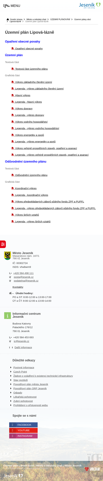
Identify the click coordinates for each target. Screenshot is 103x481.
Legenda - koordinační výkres (31, 195)
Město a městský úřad (36, 19)
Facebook (24, 424)
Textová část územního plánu (31, 68)
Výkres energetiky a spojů (29, 135)
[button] (11, 6)
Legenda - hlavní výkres (28, 101)
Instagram (25, 435)
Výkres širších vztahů (27, 214)
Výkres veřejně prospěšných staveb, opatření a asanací (46, 148)
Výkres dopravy (23, 108)
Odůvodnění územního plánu (31, 175)
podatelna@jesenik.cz (26, 280)
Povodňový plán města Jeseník (30, 384)
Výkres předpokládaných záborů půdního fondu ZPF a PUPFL (49, 201)
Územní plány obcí (82, 19)
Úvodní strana (89, 6)
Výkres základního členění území (33, 82)
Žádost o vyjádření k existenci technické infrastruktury (43, 375)
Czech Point (20, 371)
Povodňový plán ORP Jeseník (30, 388)
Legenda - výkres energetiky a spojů (35, 141)
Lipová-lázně (15, 21)
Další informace (23, 347)
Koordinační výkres (26, 188)
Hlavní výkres (22, 95)
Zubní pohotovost (23, 401)
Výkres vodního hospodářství (31, 121)
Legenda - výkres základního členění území (39, 88)
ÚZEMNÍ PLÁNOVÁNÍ (60, 19)
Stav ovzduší (20, 380)
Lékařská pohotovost (24, 396)
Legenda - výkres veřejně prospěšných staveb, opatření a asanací (52, 154)
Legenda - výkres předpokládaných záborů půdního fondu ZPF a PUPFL (55, 208)
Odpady (17, 392)
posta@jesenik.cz (24, 277)
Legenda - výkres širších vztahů (32, 221)
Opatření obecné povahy (29, 48)
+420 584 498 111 (23, 273)
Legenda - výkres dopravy (29, 115)
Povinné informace (23, 367)
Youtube (24, 430)
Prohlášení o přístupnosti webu (30, 405)
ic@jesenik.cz (21, 341)
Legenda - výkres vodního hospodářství (37, 128)
